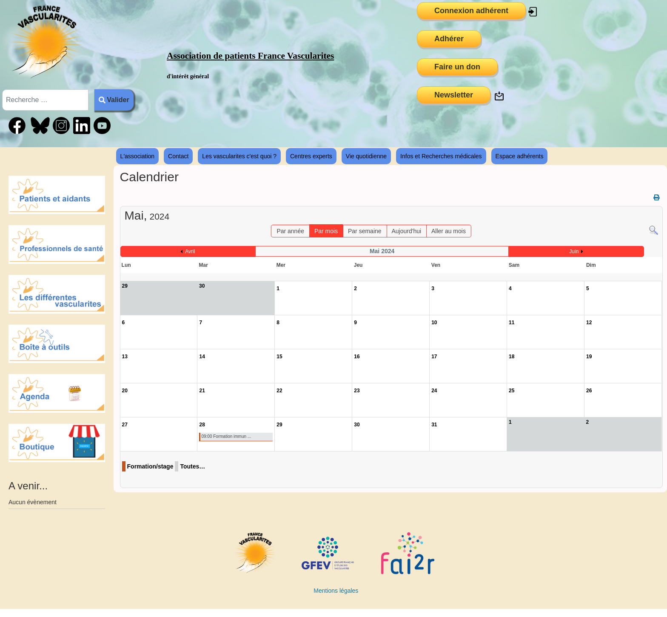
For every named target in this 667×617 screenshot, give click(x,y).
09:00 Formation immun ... (226, 436)
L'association (137, 156)
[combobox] (45, 100)
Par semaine (365, 231)
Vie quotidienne (366, 156)
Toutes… (192, 466)
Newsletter (453, 95)
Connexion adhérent (471, 10)
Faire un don (457, 67)
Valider (114, 99)
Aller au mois (448, 231)
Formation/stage (150, 466)
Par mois (326, 231)
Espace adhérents (520, 156)
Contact (178, 156)
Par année (290, 231)
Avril (190, 251)
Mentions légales (336, 590)
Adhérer (449, 38)
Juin (574, 251)
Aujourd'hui (406, 231)
